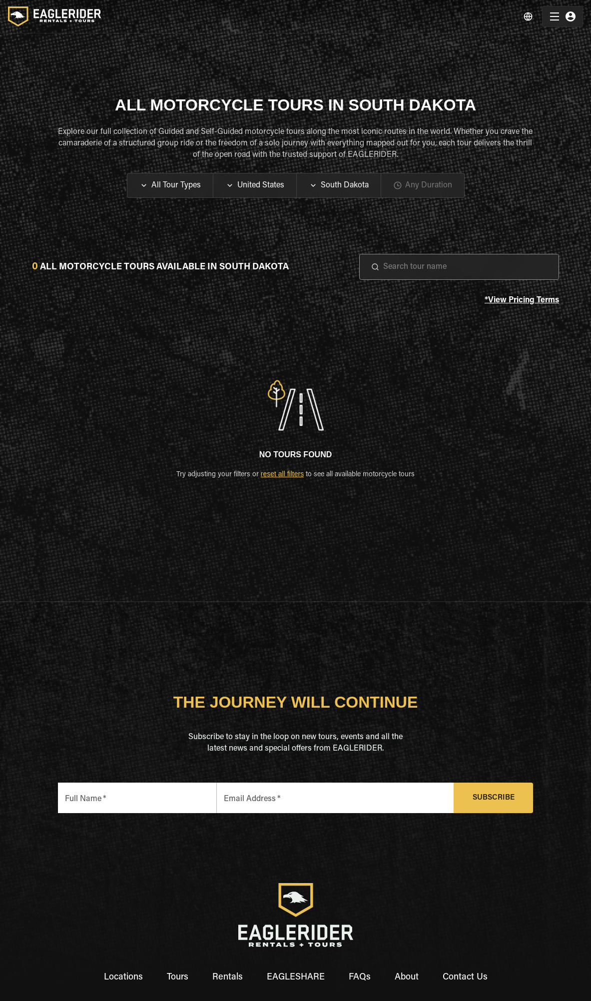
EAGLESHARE (296, 977)
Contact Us (465, 977)
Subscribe (493, 798)
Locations (123, 977)
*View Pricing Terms (522, 300)
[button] (170, 185)
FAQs (360, 977)
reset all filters (282, 474)
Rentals (227, 977)
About (407, 977)
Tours (177, 977)
